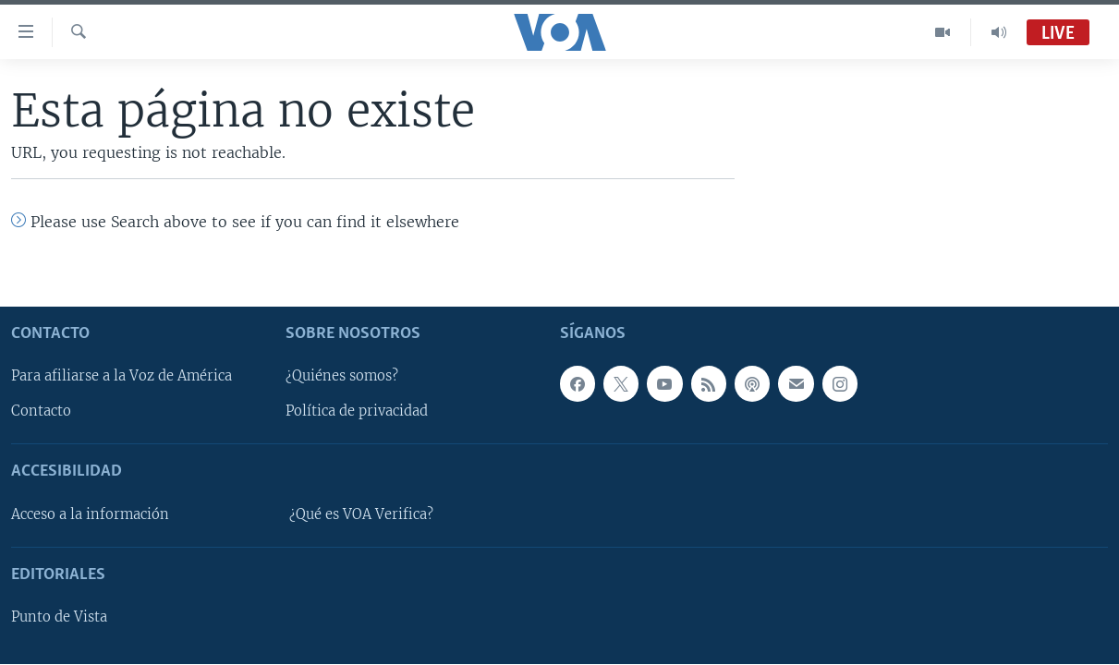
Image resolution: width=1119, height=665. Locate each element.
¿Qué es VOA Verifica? (361, 514)
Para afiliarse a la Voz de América (121, 376)
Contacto (41, 411)
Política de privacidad (357, 411)
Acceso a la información (90, 514)
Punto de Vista (59, 617)
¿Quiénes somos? (342, 376)
